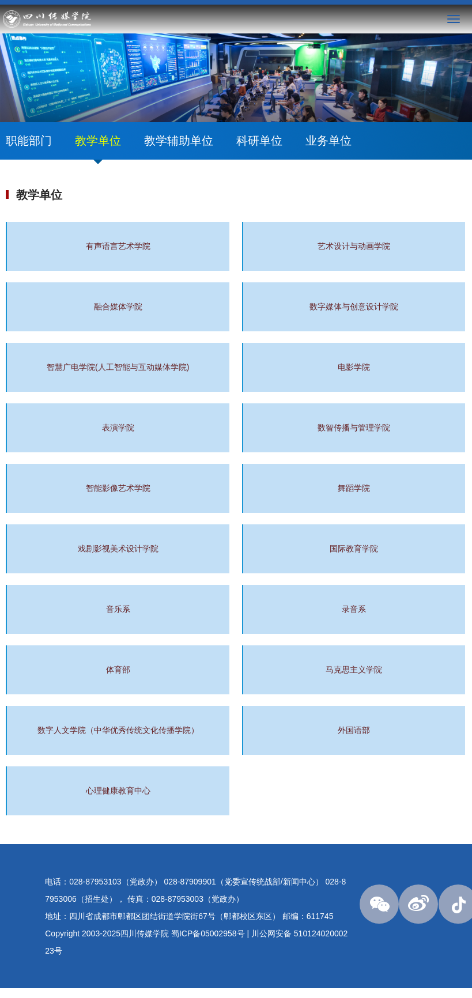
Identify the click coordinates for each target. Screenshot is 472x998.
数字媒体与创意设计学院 (353, 306)
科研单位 (259, 140)
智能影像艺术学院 (118, 488)
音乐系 (118, 609)
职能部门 (29, 140)
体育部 (118, 669)
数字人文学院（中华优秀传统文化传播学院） (118, 730)
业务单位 (328, 140)
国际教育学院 (354, 548)
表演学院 (118, 427)
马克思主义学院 (354, 669)
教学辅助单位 (178, 140)
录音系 (354, 609)
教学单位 (98, 140)
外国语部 (354, 730)
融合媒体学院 (118, 306)
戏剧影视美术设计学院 (118, 548)
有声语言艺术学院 (118, 246)
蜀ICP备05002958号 (208, 933)
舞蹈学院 (354, 488)
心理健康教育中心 (118, 790)
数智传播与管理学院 (354, 427)
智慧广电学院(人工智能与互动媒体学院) (118, 367)
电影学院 (354, 367)
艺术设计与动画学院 (354, 246)
